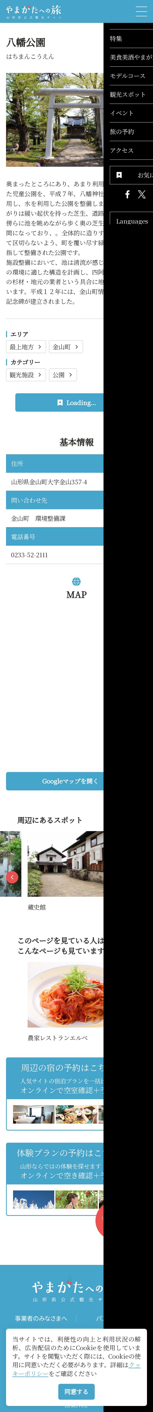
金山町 (66, 346)
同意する (76, 1391)
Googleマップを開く (91, 781)
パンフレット (111, 1318)
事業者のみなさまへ (41, 1318)
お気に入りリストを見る (118, 1224)
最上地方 (26, 346)
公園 (63, 374)
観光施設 (26, 374)
